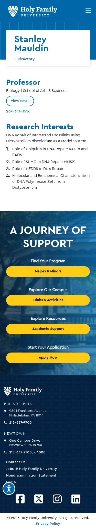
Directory (26, 59)
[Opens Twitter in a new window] (38, 499)
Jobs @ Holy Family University (31, 469)
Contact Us (15, 462)
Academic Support (48, 329)
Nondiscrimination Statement (31, 475)
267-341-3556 (18, 111)
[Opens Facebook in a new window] (20, 499)
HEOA (11, 482)
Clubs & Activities (48, 300)
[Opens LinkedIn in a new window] (75, 499)
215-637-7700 (20, 422)
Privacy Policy (48, 524)
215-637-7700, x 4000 (27, 452)
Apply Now (48, 357)
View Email (20, 101)
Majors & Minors (48, 271)
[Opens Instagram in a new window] (57, 499)
